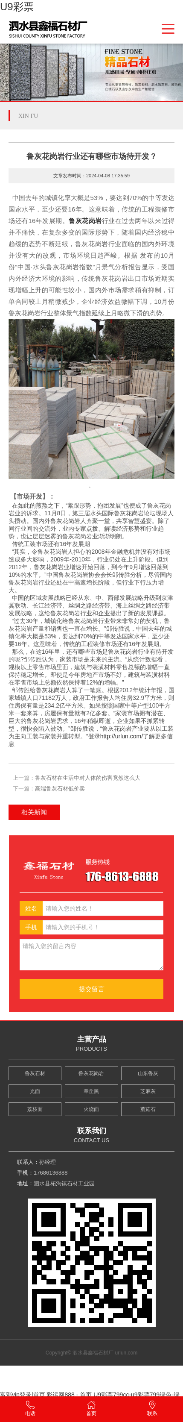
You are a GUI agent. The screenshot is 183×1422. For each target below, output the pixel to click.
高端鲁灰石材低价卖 (60, 788)
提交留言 (92, 989)
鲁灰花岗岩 (85, 220)
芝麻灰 (148, 1091)
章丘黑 (91, 1091)
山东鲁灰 (148, 1073)
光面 (35, 1091)
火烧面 (91, 1109)
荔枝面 (35, 1109)
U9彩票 (17, 6)
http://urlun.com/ (121, 736)
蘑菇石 (148, 1109)
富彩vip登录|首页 (22, 1394)
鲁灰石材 (35, 1073)
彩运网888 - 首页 (69, 1394)
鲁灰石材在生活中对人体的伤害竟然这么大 (87, 778)
